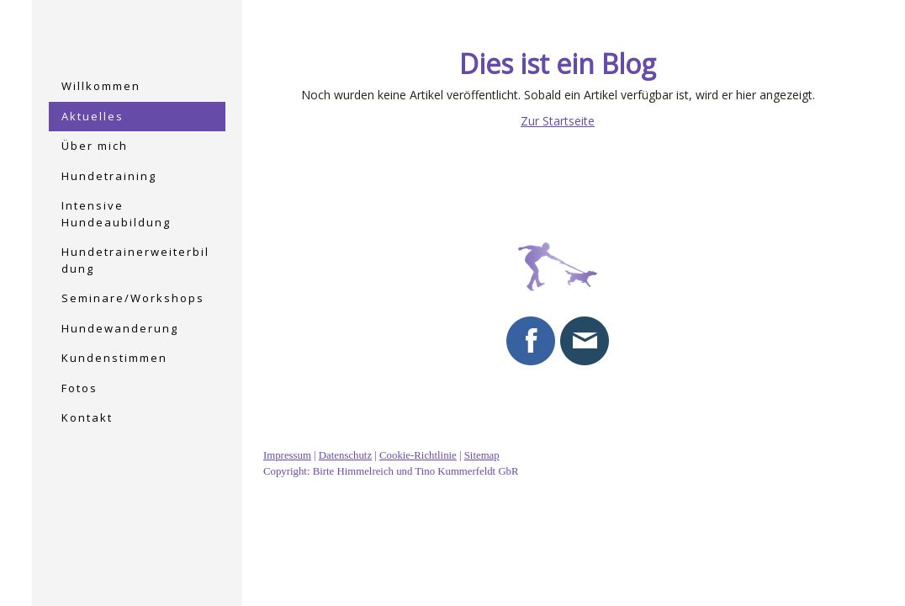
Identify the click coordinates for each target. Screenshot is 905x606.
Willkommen (100, 85)
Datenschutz (345, 455)
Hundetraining (108, 175)
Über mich (94, 145)
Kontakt (87, 417)
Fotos (79, 388)
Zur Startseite (558, 121)
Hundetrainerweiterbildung (135, 260)
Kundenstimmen (114, 357)
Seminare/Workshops (132, 298)
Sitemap (482, 455)
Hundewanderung (119, 328)
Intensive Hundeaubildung (116, 214)
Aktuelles (92, 116)
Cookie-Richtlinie (418, 455)
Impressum (287, 455)
